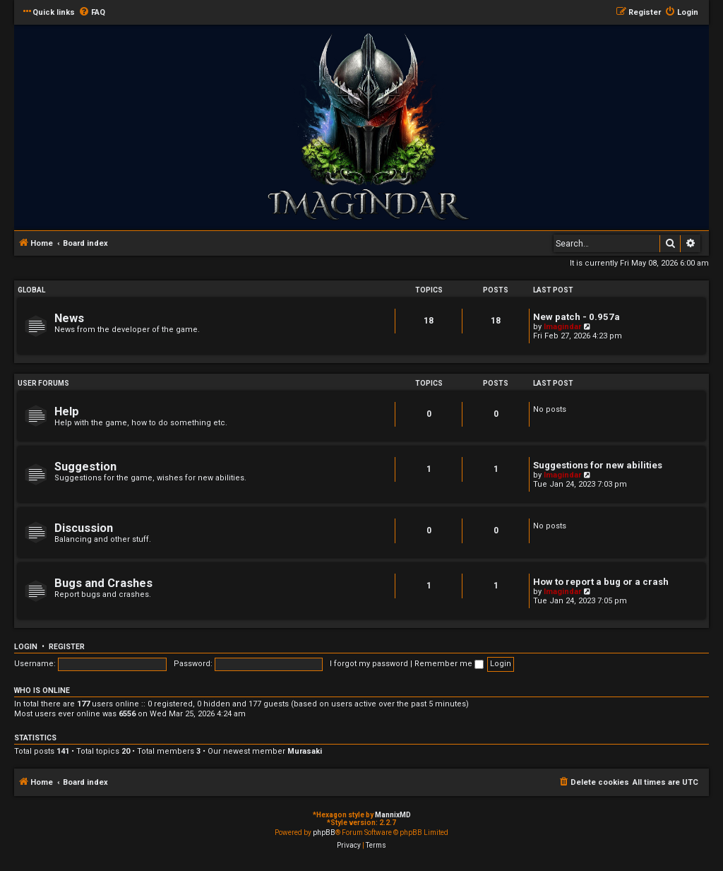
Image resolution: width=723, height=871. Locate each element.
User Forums (43, 383)
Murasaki (304, 751)
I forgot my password (369, 663)
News (69, 318)
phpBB (324, 832)
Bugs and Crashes (103, 583)
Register (67, 646)
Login (25, 646)
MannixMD (393, 815)
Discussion (83, 528)
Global (31, 290)
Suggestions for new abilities (597, 465)
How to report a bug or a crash (601, 581)
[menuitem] (91, 12)
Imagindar (562, 326)
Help (66, 411)
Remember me (449, 663)
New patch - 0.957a (576, 317)
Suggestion (85, 466)
